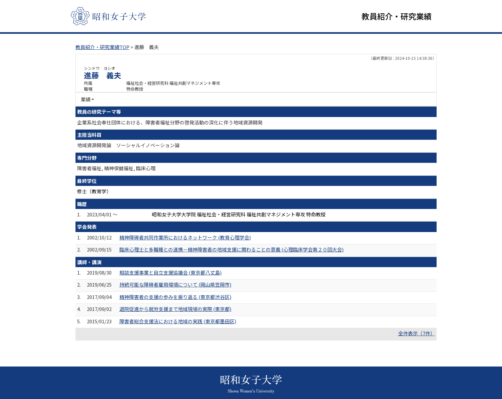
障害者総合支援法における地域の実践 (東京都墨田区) (177, 321)
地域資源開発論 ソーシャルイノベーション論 (128, 145)
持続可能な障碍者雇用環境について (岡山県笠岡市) (175, 284)
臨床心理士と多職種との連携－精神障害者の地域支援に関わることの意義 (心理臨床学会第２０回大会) (231, 249)
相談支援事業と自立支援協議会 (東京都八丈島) (170, 272)
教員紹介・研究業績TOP (102, 47)
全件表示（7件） (416, 333)
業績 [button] (85, 99)
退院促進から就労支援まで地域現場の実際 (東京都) (175, 309)
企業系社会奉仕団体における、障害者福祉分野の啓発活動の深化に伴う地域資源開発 (170, 122)
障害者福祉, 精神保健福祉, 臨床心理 (116, 168)
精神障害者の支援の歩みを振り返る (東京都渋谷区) (175, 297)
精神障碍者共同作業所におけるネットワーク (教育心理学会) (185, 237)
